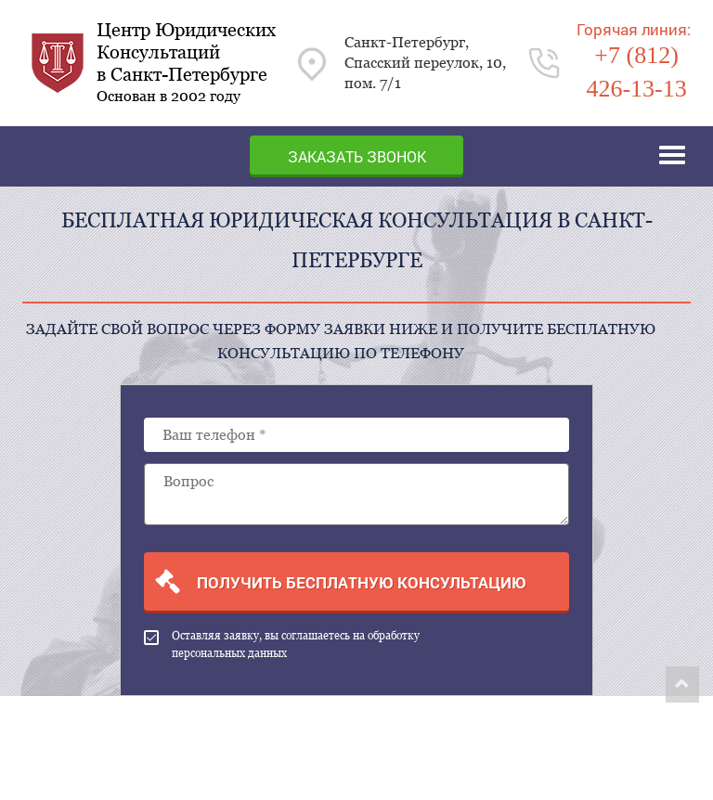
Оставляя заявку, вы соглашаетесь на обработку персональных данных (282, 644)
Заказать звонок (357, 156)
